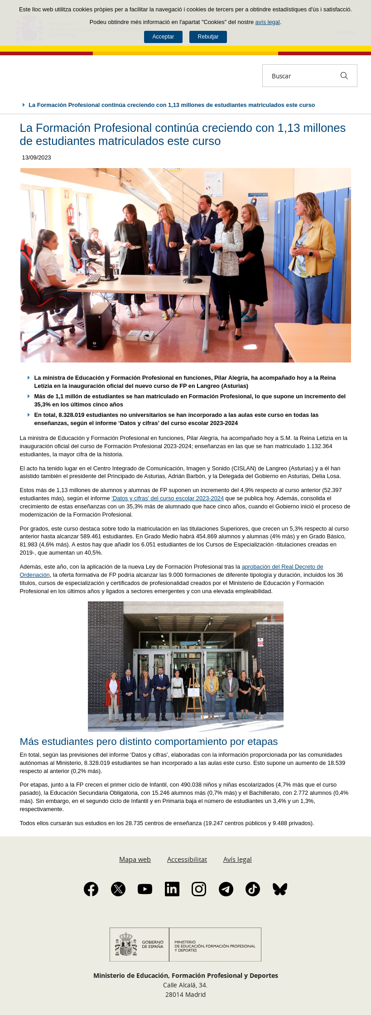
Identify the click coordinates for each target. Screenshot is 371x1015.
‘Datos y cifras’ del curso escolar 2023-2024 (167, 498)
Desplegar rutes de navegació (14, 105)
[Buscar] (344, 75)
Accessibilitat (187, 859)
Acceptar (163, 37)
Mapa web (135, 859)
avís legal (267, 22)
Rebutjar (208, 37)
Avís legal (237, 859)
